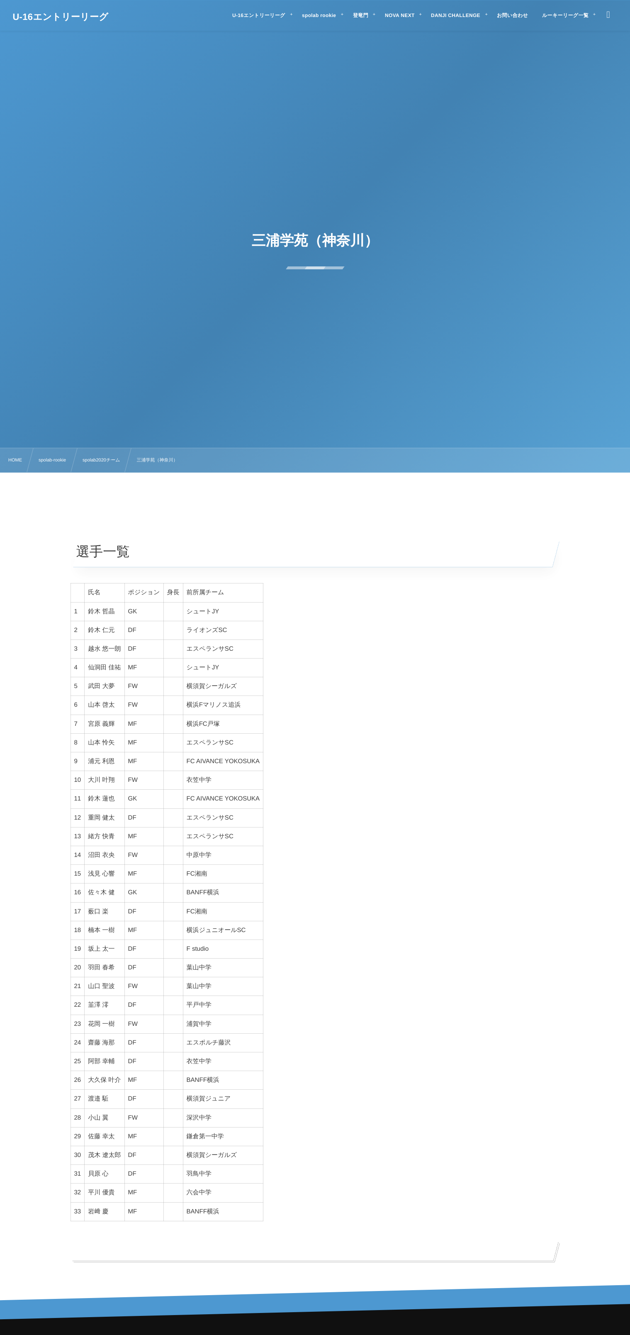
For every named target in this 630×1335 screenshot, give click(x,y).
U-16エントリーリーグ (60, 17)
